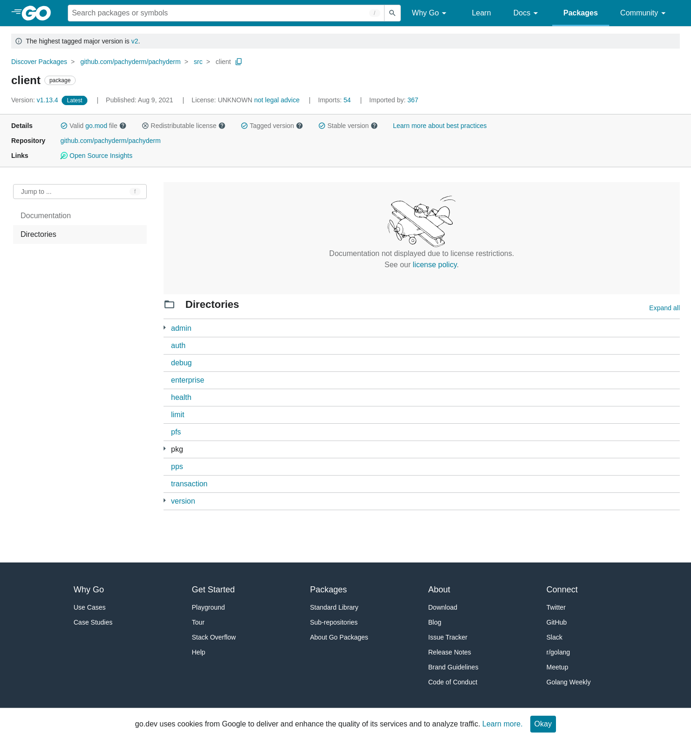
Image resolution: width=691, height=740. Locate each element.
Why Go (430, 13)
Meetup (558, 667)
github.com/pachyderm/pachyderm (130, 61)
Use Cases (90, 607)
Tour (198, 622)
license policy (435, 265)
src (198, 61)
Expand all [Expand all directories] (664, 308)
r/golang (558, 652)
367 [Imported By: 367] (393, 100)
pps (177, 466)
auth (178, 345)
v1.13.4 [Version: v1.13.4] (35, 100)
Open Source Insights (96, 155)
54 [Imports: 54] (335, 100)
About (439, 589)
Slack (555, 637)
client (223, 61)
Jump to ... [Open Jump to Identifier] (36, 191)
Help (199, 652)
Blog (435, 622)
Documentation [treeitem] (46, 216)
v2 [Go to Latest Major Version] (134, 41)
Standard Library (334, 607)
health (181, 397)
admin (181, 328)
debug (181, 363)
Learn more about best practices (440, 125)
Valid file (93, 125)
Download (442, 607)
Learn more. (502, 724)
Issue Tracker (448, 637)
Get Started (213, 589)
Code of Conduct (452, 682)
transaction (189, 484)
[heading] (39, 13)
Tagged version (272, 125)
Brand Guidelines (453, 667)
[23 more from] (165, 328)
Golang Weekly (569, 682)
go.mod (96, 125)
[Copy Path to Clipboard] (239, 61)
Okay (543, 724)
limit (177, 415)
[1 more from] (165, 500)
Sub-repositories (334, 622)
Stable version (348, 125)
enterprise (187, 380)
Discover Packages (39, 61)
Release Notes (449, 652)
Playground (208, 607)
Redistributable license (184, 125)
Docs (527, 13)
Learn (481, 13)
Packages (580, 13)
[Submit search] (392, 13)
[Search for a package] (226, 13)
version (183, 501)
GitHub (557, 622)
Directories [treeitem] (38, 234)
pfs (176, 432)
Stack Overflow (214, 637)
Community (644, 13)
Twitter (556, 607)
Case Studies (93, 622)
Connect (562, 589)
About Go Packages (339, 637)
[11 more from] (165, 449)
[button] (64, 125)
